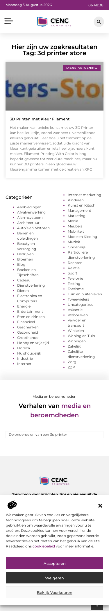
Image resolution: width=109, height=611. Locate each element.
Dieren (23, 290)
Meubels (75, 226)
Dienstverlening (31, 285)
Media (73, 221)
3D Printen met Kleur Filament (39, 119)
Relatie (74, 268)
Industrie (25, 358)
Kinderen (76, 200)
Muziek (74, 242)
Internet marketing (84, 195)
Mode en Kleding (82, 236)
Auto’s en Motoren (33, 228)
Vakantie (75, 310)
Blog (21, 264)
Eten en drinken (31, 316)
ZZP (71, 367)
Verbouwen (78, 315)
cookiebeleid (44, 547)
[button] (100, 506)
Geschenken (28, 327)
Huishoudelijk (29, 353)
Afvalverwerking (31, 212)
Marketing (76, 216)
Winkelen (76, 330)
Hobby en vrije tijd (33, 343)
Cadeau (24, 280)
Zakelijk (74, 346)
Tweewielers (78, 299)
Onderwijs (76, 247)
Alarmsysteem (30, 217)
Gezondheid (27, 332)
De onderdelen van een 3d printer (38, 434)
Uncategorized (81, 304)
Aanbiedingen (29, 207)
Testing (74, 283)
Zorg (72, 362)
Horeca (23, 348)
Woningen (77, 341)
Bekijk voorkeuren (54, 593)
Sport (72, 273)
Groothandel (28, 337)
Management (79, 210)
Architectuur (28, 222)
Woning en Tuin (81, 336)
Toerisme (76, 289)
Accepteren (55, 564)
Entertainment (30, 311)
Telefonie (75, 278)
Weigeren (54, 578)
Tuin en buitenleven (85, 294)
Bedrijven (25, 254)
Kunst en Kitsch (81, 205)
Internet (24, 363)
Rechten (75, 263)
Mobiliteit (76, 231)
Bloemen (25, 259)
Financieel (26, 322)
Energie (24, 306)
